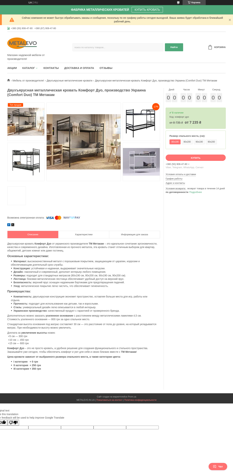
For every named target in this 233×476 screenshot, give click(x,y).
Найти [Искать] (174, 47)
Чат (218, 466)
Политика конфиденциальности (140, 400)
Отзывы (106, 68)
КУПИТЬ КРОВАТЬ (147, 9)
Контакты (51, 68)
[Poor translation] (13, 423)
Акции (12, 68)
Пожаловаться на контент (109, 400)
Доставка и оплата (79, 68)
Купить (195, 158)
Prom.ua (132, 396)
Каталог (28, 68)
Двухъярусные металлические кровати (69, 80)
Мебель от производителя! (28, 80)
